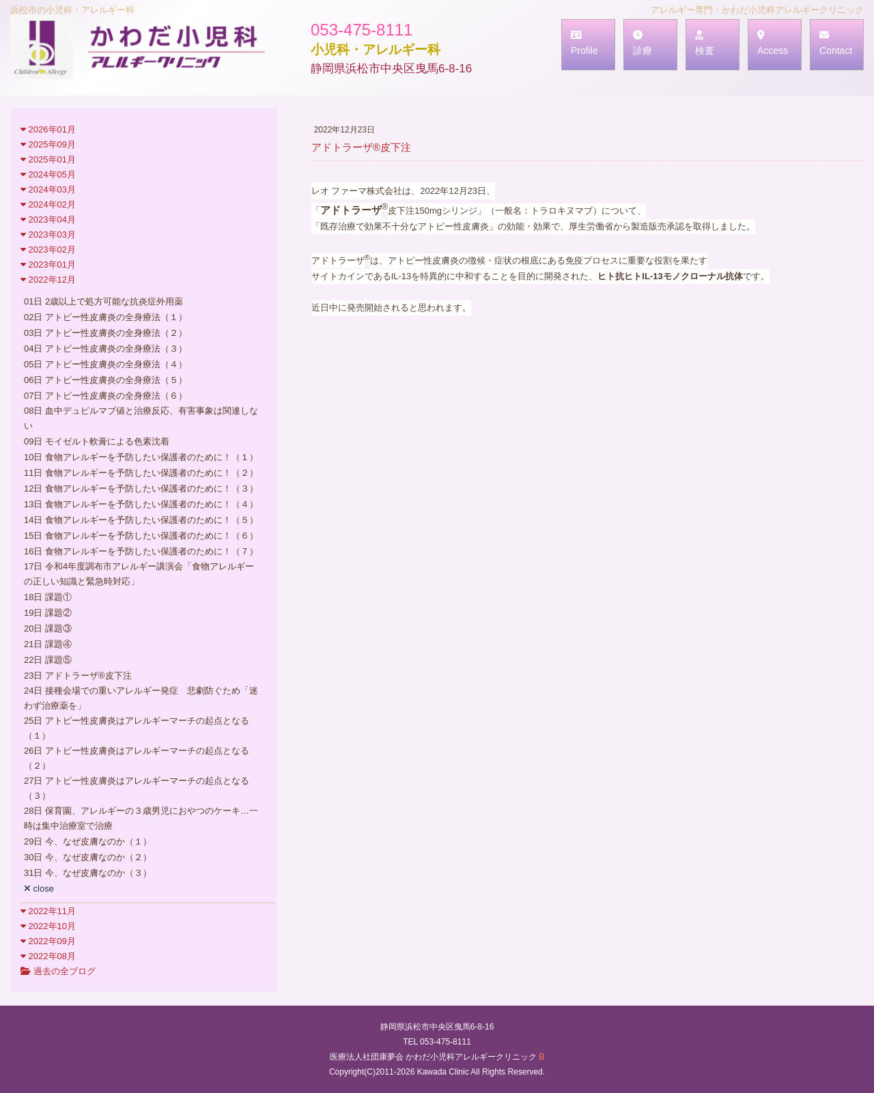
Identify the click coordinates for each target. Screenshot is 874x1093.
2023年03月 (48, 234)
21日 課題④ (48, 644)
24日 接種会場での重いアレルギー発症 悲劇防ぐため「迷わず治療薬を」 (141, 698)
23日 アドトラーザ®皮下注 (78, 675)
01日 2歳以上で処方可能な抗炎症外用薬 (103, 301)
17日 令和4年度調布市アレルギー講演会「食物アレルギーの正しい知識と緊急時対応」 (139, 573)
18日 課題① (48, 597)
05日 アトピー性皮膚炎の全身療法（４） (105, 364)
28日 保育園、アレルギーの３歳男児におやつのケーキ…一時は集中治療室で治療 (141, 818)
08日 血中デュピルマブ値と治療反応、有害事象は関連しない (141, 418)
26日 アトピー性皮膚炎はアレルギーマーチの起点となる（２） (136, 758)
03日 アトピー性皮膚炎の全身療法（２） (105, 333)
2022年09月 (48, 941)
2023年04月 (48, 219)
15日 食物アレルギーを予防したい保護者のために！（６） (141, 535)
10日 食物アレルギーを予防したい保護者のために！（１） (141, 457)
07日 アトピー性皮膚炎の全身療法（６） (105, 396)
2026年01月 (48, 129)
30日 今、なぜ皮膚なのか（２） (88, 857)
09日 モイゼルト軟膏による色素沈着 (96, 441)
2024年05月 (48, 174)
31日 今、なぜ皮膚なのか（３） (88, 873)
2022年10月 (48, 926)
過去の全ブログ (58, 971)
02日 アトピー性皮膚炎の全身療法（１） (105, 317)
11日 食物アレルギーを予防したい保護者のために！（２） (141, 473)
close (39, 888)
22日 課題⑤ (48, 660)
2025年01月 (48, 159)
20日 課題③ (48, 628)
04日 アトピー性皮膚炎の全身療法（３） (105, 348)
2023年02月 (48, 249)
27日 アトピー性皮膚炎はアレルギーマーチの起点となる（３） (136, 788)
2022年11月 (48, 911)
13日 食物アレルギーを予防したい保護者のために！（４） (141, 504)
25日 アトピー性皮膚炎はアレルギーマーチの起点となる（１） (136, 728)
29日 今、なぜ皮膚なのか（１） (88, 841)
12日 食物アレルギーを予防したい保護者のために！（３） (141, 488)
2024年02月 (48, 204)
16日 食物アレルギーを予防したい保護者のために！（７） (141, 551)
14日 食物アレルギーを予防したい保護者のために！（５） (141, 520)
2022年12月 (48, 279)
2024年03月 (48, 189)
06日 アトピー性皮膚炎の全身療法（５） (105, 380)
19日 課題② (48, 613)
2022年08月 (48, 956)
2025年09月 (48, 144)
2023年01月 (48, 264)
